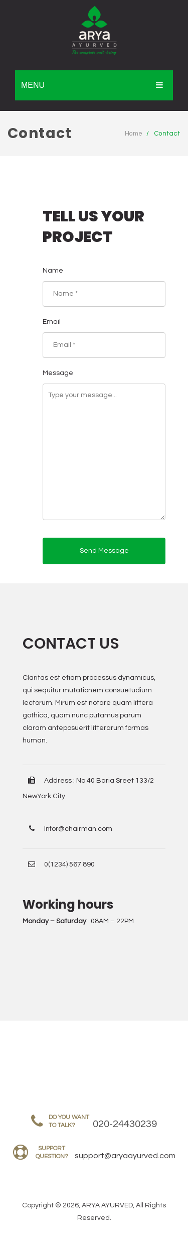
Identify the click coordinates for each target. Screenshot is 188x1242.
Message (58, 373)
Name (53, 270)
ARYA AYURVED (107, 1205)
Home (134, 133)
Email (52, 321)
